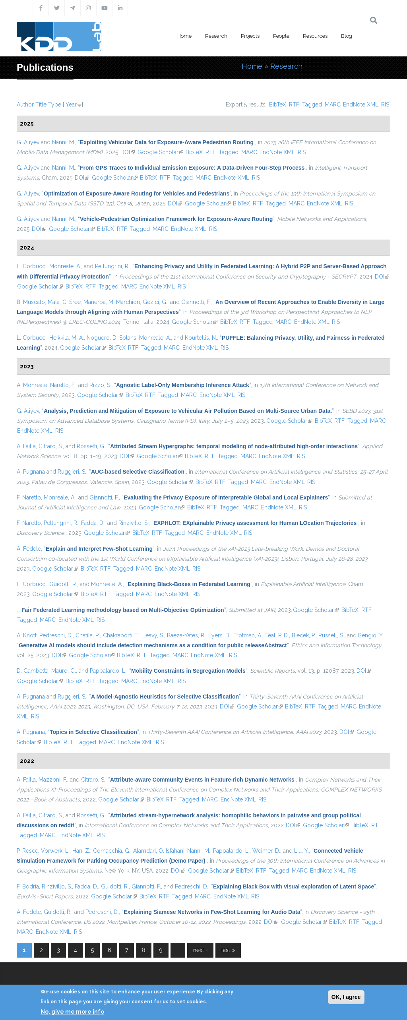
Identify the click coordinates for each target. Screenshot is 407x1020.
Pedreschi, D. (56, 635)
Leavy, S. (153, 635)
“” (166, 142)
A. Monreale (32, 385)
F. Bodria (28, 886)
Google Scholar (160, 152)
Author (25, 104)
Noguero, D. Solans (111, 338)
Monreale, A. (65, 266)
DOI (127, 152)
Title (41, 104)
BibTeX (277, 104)
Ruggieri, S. (72, 471)
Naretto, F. (63, 385)
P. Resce (27, 851)
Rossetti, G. (91, 446)
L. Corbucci (32, 266)
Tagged (312, 104)
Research (216, 36)
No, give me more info (72, 1011)
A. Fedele (29, 549)
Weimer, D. (266, 851)
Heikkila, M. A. (66, 338)
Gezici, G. (155, 302)
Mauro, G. (63, 671)
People (281, 36)
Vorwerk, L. (55, 851)
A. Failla (26, 446)
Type (54, 104)
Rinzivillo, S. (133, 523)
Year (71, 104)
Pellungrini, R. (112, 266)
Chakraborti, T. (121, 635)
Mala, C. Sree (64, 302)
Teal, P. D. (277, 635)
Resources (315, 36)
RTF (294, 104)
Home (184, 36)
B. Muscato (31, 302)
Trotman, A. (247, 635)
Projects (250, 36)
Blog (346, 36)
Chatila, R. (88, 635)
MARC (333, 104)
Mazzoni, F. (53, 779)
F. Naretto (29, 497)
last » (228, 950)
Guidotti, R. (63, 584)
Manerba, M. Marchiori (111, 302)
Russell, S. (331, 635)
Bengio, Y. (371, 635)
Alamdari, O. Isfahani (158, 851)
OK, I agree (346, 997)
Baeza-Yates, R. (186, 635)
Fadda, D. (93, 523)
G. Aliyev (28, 142)
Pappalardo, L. (108, 671)
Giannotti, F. (196, 302)
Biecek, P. (304, 635)
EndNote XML (360, 104)
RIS (385, 104)
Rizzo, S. (100, 385)
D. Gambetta (32, 671)
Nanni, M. (63, 142)
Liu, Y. (301, 851)
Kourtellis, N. (201, 338)
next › (200, 950)
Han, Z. (81, 851)
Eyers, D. (219, 635)
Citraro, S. (51, 446)
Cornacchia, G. (111, 851)
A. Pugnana (31, 471)
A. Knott (27, 635)
